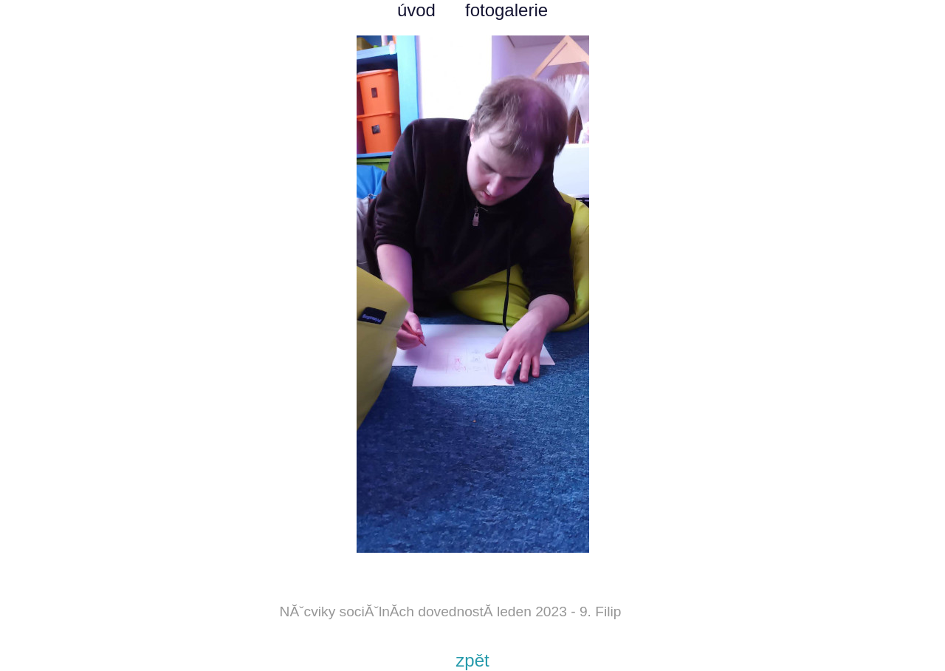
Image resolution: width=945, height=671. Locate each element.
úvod (416, 10)
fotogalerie (506, 10)
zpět (472, 660)
